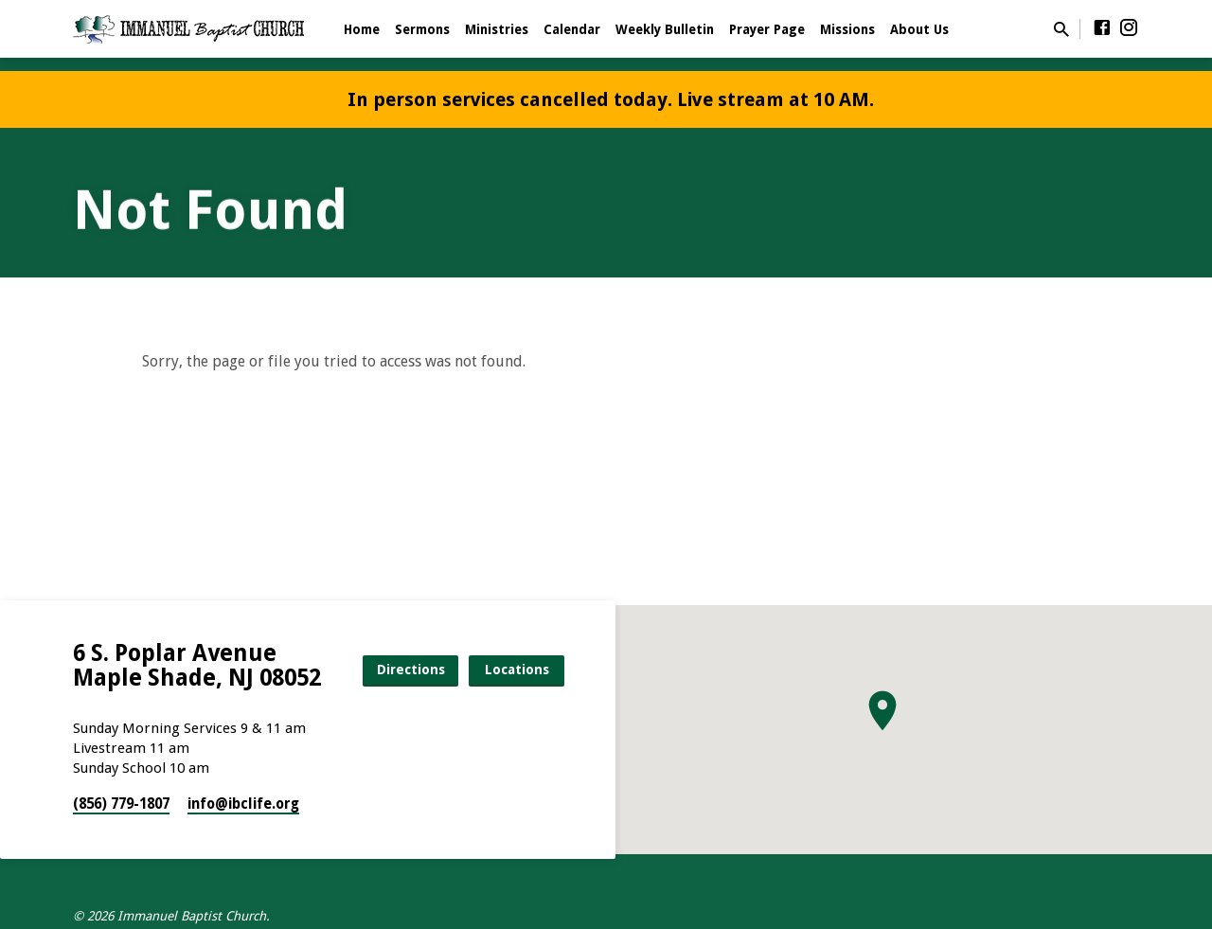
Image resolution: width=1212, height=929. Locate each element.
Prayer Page (767, 29)
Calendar (572, 29)
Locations (517, 669)
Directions (411, 669)
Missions (847, 29)
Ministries (496, 29)
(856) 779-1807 (121, 804)
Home (362, 29)
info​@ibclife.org (243, 804)
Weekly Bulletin (664, 29)
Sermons (422, 29)
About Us (919, 29)
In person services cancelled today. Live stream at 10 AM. (611, 99)
